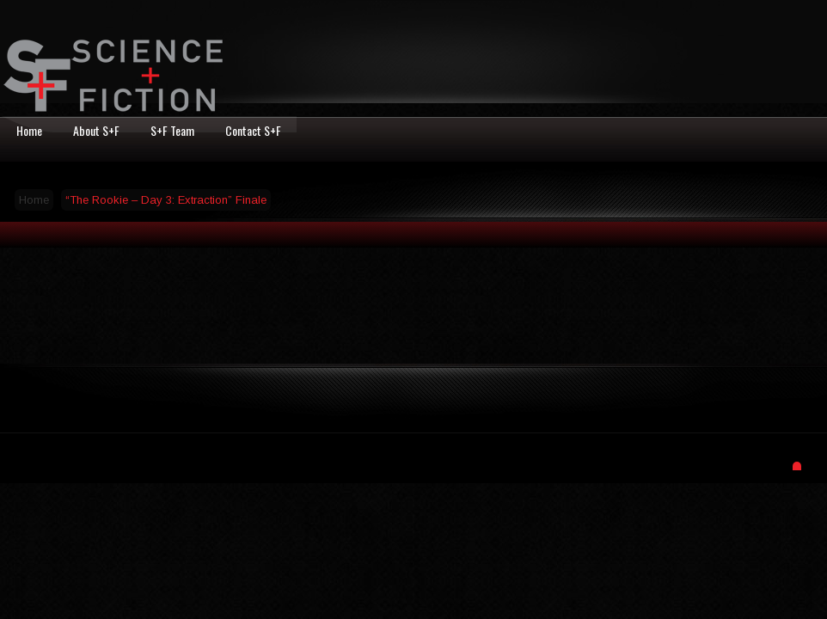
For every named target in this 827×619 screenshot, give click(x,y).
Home (34, 199)
